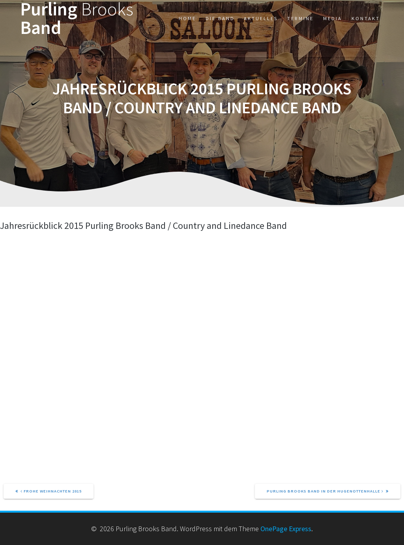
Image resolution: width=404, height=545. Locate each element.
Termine (300, 18)
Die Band (220, 18)
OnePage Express (285, 528)
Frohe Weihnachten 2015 (51, 491)
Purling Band (76, 18)
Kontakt (366, 18)
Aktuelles (261, 18)
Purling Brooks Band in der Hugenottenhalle (325, 491)
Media (332, 18)
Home (187, 18)
